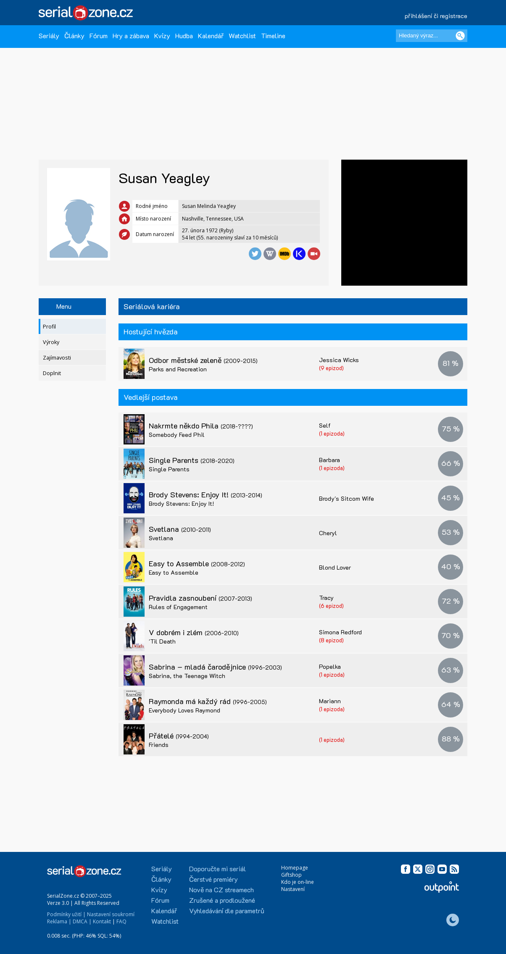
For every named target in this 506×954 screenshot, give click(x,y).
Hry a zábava (131, 35)
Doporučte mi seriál (217, 868)
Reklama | (59, 921)
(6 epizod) (331, 605)
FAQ (121, 921)
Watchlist (242, 35)
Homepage (294, 867)
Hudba (184, 35)
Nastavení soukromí (110, 914)
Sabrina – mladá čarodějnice (215, 667)
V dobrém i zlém (194, 632)
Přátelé (179, 736)
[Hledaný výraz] (431, 35)
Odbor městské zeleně (203, 360)
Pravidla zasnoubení (200, 598)
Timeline (273, 35)
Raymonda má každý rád (208, 701)
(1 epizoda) (332, 433)
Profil (49, 326)
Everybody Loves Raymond (184, 710)
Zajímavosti (57, 357)
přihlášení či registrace (436, 16)
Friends (159, 745)
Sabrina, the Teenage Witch (187, 676)
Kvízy (162, 35)
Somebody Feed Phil (177, 435)
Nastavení (293, 889)
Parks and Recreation (178, 369)
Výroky (51, 342)
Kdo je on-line (297, 882)
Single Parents (192, 460)
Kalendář (211, 35)
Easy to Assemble (197, 563)
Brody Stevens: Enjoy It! (205, 494)
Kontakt (102, 921)
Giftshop (291, 874)
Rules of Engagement (178, 607)
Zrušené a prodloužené (222, 900)
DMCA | (82, 921)
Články (74, 35)
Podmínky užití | (66, 914)
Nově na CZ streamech (221, 889)
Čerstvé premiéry (213, 879)
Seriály (49, 35)
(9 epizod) (331, 367)
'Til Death (162, 641)
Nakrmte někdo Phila (201, 425)
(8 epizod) (331, 640)
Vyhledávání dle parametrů (226, 910)
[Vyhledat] (460, 35)
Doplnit (52, 373)
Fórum (99, 35)
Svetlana (180, 529)
